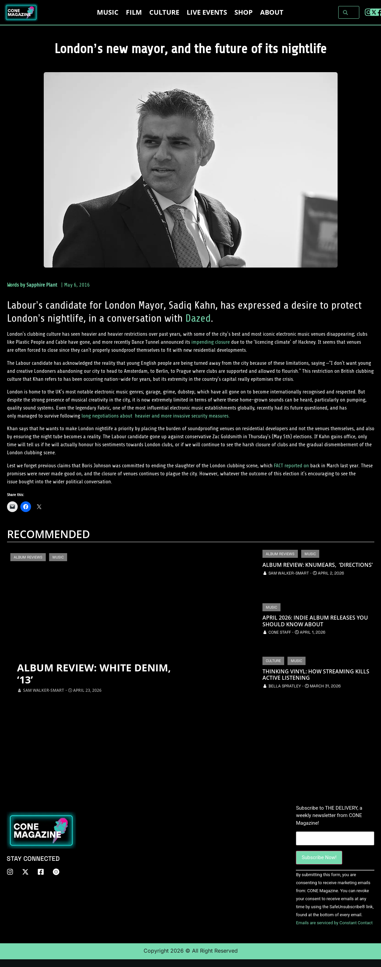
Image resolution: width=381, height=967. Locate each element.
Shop (243, 12)
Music (108, 12)
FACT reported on (291, 466)
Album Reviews (28, 557)
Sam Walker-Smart (43, 690)
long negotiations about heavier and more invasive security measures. (155, 416)
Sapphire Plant (41, 285)
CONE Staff (279, 632)
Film (134, 12)
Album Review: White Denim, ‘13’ (94, 674)
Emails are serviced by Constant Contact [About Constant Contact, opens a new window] (334, 922)
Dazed (198, 318)
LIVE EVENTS (207, 12)
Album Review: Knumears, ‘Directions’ (317, 565)
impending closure (210, 342)
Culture (164, 12)
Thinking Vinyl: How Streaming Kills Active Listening (315, 674)
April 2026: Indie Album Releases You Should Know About (315, 621)
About (271, 12)
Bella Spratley (284, 686)
